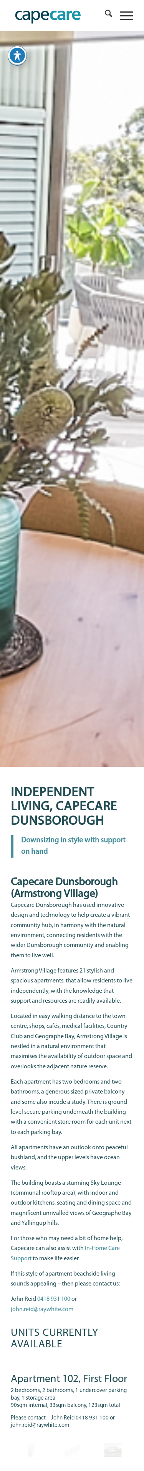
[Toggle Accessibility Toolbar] (17, 55)
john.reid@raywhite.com (42, 1309)
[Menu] (122, 15)
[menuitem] (104, 15)
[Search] (104, 15)
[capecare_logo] (60, 15)
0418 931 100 (53, 1299)
